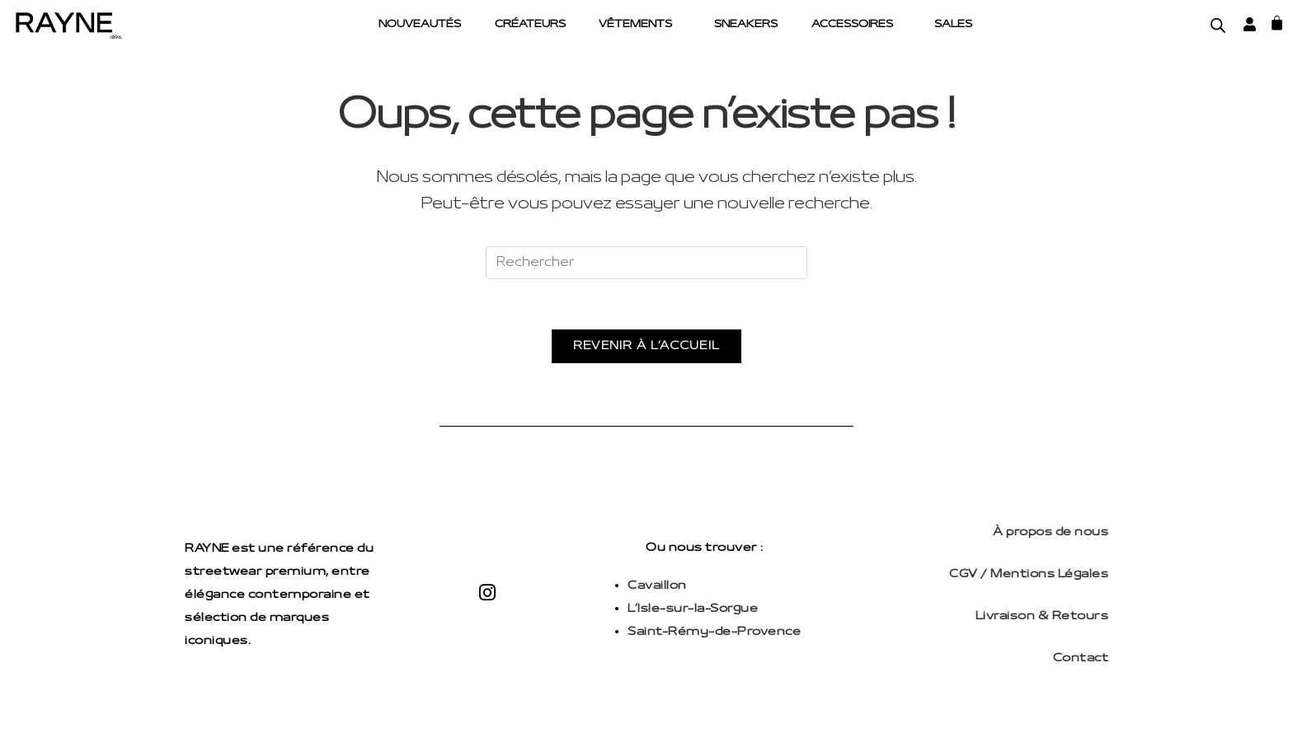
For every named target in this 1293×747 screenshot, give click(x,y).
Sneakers (746, 24)
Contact (1081, 658)
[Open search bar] (1218, 25)
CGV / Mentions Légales (1028, 574)
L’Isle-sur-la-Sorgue (693, 610)
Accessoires (854, 24)
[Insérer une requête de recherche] (646, 262)
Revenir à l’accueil (647, 346)
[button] (639, 25)
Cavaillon (657, 587)
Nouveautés (417, 24)
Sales (957, 24)
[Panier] (1277, 22)
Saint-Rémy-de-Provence (714, 633)
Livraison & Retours (1042, 616)
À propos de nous (1050, 532)
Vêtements (635, 24)
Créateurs (528, 24)
